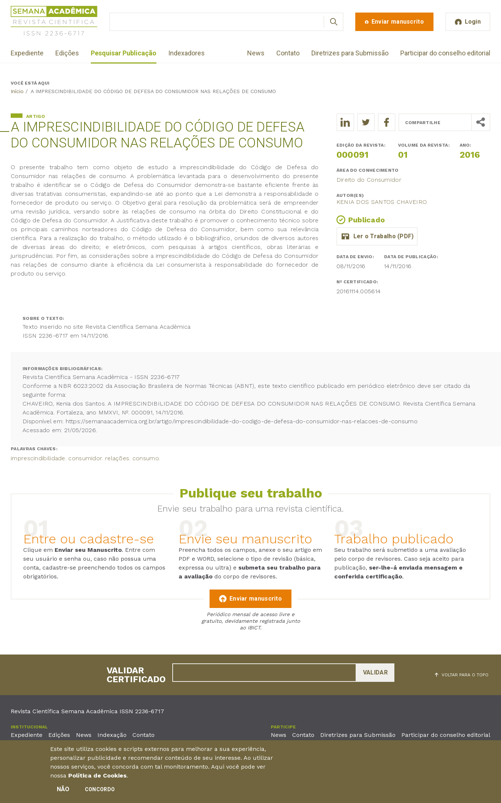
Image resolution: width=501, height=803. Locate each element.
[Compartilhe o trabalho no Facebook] (386, 122)
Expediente (27, 53)
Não (63, 790)
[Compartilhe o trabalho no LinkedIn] (345, 122)
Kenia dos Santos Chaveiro (381, 201)
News (256, 53)
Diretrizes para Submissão (349, 53)
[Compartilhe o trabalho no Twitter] (366, 122)
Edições (67, 53)
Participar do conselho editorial (445, 53)
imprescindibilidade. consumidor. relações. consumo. (85, 458)
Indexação (112, 734)
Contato (288, 53)
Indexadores (186, 53)
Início (17, 91)
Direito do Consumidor (368, 179)
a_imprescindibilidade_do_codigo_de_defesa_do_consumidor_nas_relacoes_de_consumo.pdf (377, 236)
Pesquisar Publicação (123, 53)
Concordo (100, 790)
